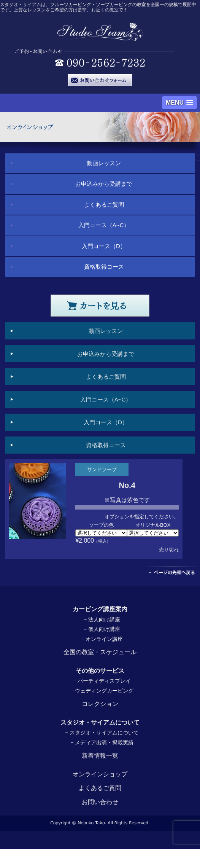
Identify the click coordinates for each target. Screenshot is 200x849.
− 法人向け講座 (102, 619)
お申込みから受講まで (103, 183)
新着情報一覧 (100, 755)
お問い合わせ (100, 802)
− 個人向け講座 (102, 629)
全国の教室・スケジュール (100, 652)
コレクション (100, 704)
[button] (179, 102)
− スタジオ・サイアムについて (102, 733)
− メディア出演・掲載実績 (101, 742)
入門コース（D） (104, 246)
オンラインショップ (100, 774)
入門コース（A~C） (104, 225)
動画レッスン (104, 163)
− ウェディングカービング (101, 691)
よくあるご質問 (104, 204)
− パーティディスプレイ (102, 681)
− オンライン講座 (102, 639)
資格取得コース (104, 266)
